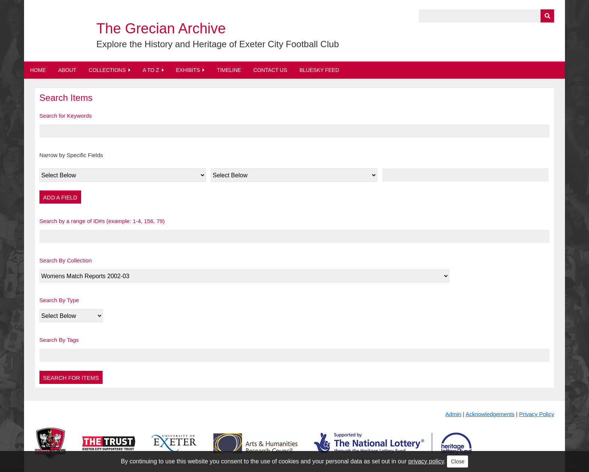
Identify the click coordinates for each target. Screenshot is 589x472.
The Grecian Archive (161, 28)
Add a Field (60, 197)
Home (38, 70)
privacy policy (426, 461)
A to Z (151, 70)
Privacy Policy (536, 414)
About (67, 70)
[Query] (486, 15)
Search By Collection (65, 260)
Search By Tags (59, 340)
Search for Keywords (65, 115)
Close (457, 462)
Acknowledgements (490, 414)
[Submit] (547, 15)
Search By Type (59, 300)
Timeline (229, 70)
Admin (454, 414)
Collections (107, 70)
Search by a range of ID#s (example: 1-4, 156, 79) (102, 221)
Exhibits (188, 70)
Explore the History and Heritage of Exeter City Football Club (218, 44)
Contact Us (270, 70)
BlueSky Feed (319, 70)
